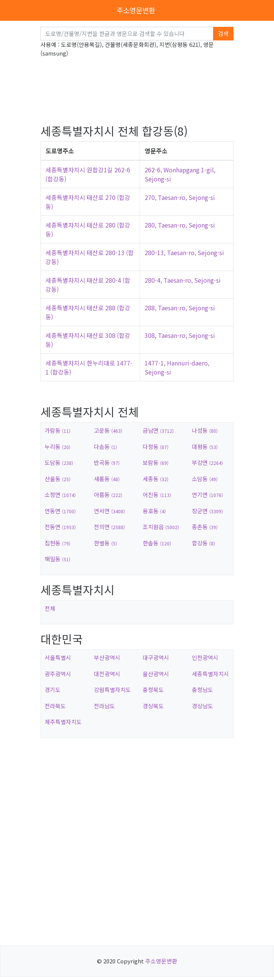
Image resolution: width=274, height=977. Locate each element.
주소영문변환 (136, 10)
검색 (223, 33)
